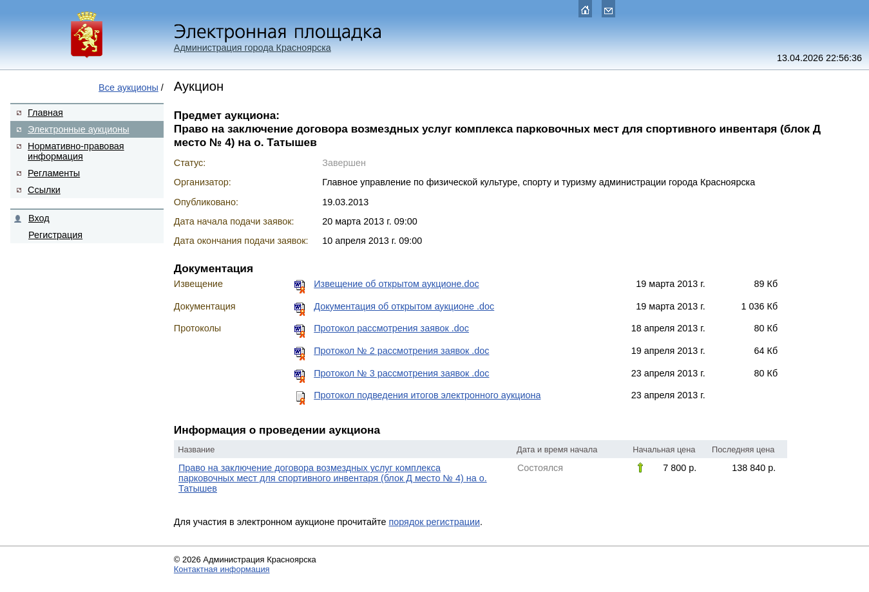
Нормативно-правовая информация (76, 151)
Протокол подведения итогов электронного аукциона (427, 395)
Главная (45, 112)
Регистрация (55, 235)
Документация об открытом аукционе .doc (404, 306)
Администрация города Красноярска (252, 47)
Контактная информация (222, 569)
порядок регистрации (434, 522)
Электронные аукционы (78, 129)
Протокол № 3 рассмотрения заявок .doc (401, 373)
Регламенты (54, 173)
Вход (39, 218)
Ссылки (44, 190)
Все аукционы (128, 87)
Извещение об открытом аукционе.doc (396, 284)
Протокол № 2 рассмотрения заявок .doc (401, 351)
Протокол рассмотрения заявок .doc (391, 328)
